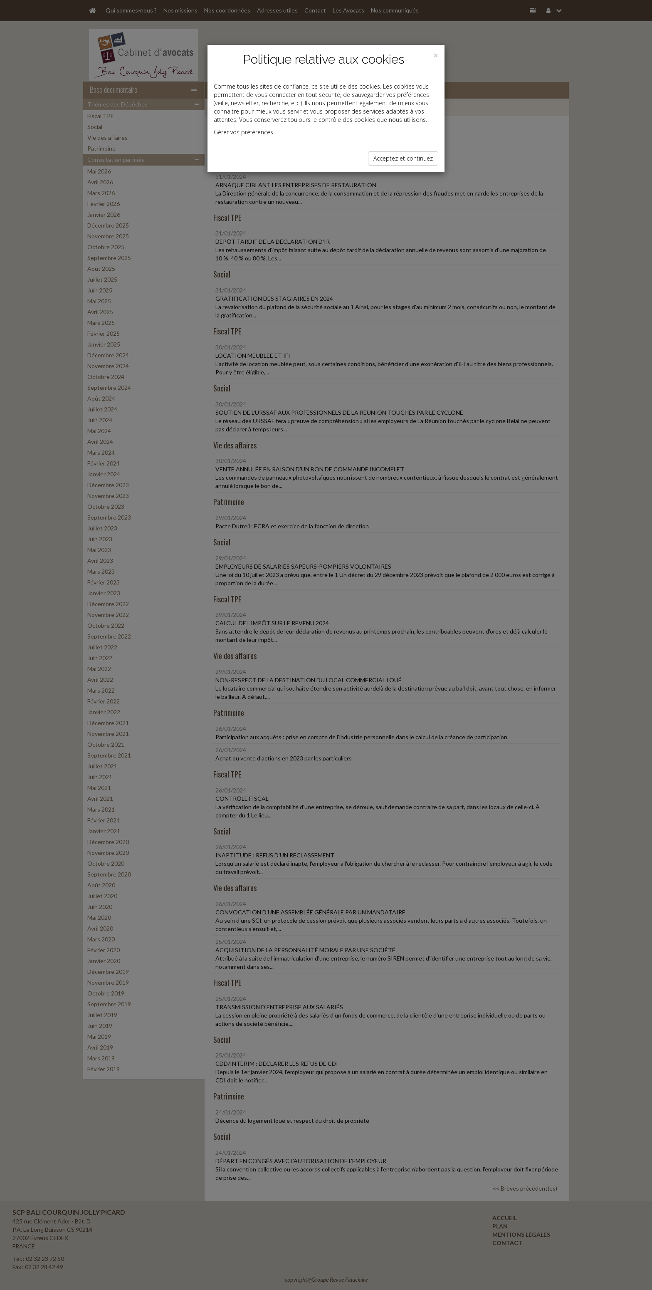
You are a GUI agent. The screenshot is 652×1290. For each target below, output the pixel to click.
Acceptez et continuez (403, 158)
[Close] (435, 55)
